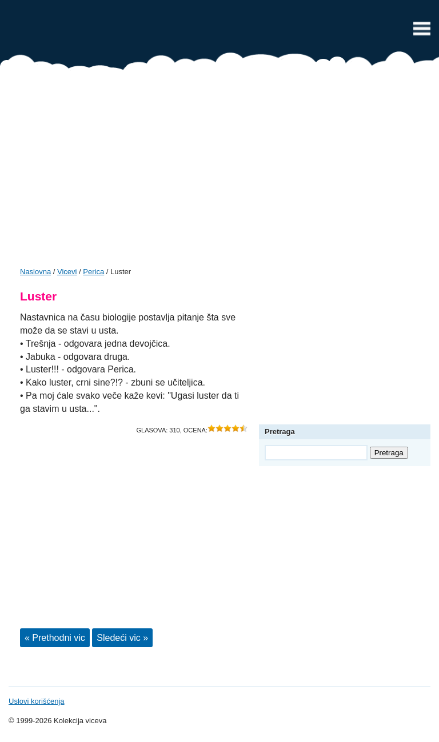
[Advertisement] (219, 172)
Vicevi (219, 31)
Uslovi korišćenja (37, 701)
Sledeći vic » (122, 638)
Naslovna (35, 271)
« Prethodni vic (55, 638)
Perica (93, 271)
